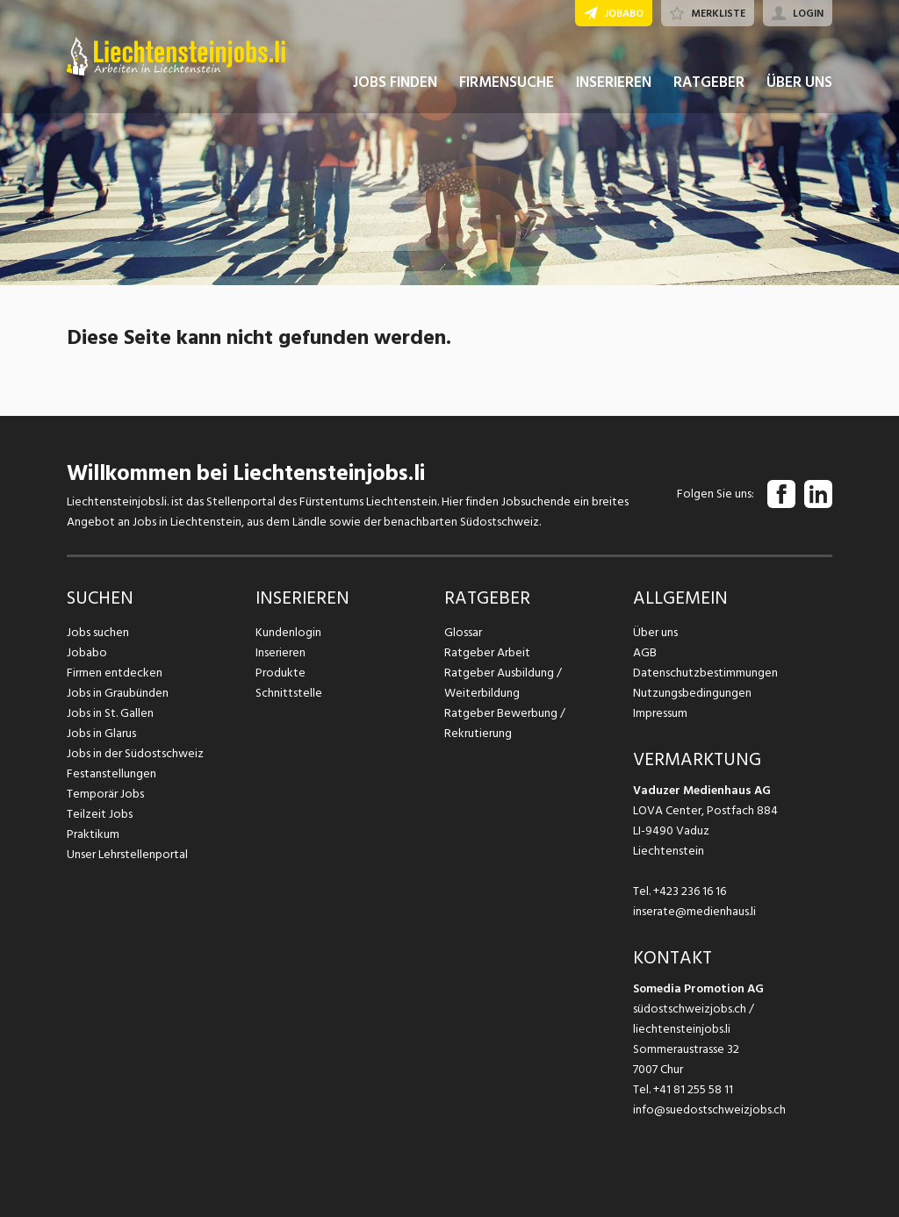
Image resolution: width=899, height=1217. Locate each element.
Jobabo (87, 652)
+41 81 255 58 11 (693, 1089)
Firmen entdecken (114, 672)
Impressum (660, 713)
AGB (645, 652)
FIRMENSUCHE (506, 86)
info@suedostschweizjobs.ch (709, 1109)
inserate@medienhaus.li (694, 911)
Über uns (655, 632)
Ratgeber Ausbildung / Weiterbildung (503, 682)
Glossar (463, 632)
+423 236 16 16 (689, 891)
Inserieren (280, 652)
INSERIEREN (613, 86)
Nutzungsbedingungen (692, 693)
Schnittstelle (288, 693)
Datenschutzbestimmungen (705, 672)
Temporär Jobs (105, 794)
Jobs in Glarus (101, 733)
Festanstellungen (111, 773)
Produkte (280, 672)
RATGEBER (708, 86)
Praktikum (93, 834)
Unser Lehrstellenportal (127, 854)
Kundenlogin (288, 632)
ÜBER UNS (799, 86)
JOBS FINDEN (395, 86)
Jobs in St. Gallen (110, 713)
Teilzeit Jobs (100, 814)
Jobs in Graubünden (118, 693)
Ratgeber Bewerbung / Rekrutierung (504, 723)
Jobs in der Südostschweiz (135, 753)
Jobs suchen (98, 632)
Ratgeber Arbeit (487, 652)
